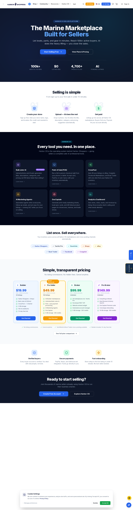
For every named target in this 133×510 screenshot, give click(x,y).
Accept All (105, 503)
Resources (55, 4)
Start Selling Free (53, 52)
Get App (106, 4)
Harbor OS (66, 4)
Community (45, 4)
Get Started (26, 318)
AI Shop (90, 4)
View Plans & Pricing (80, 52)
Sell (74, 4)
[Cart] (116, 4)
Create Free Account (53, 394)
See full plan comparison (66, 333)
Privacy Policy (44, 498)
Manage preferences (30, 503)
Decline (95, 503)
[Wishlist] (112, 4)
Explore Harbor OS (82, 394)
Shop (35, 4)
